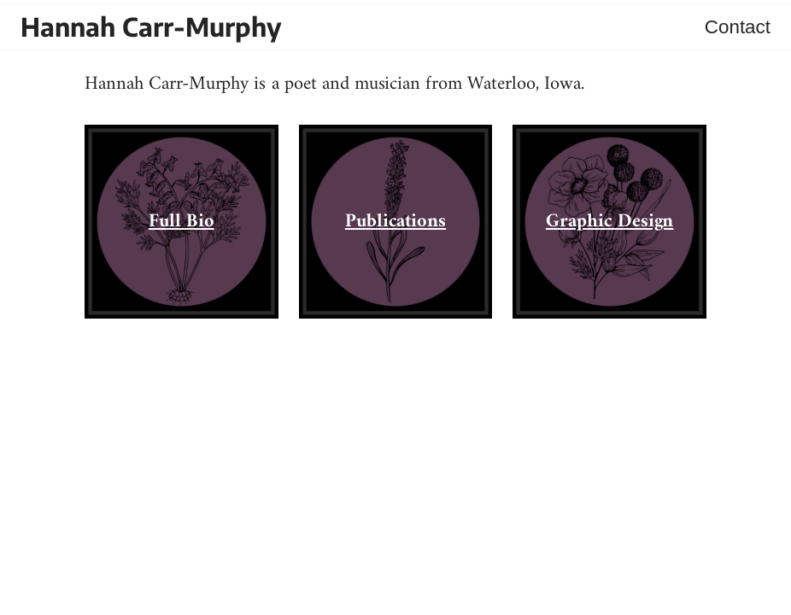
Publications (395, 221)
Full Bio (181, 221)
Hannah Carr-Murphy (151, 26)
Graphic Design (610, 221)
